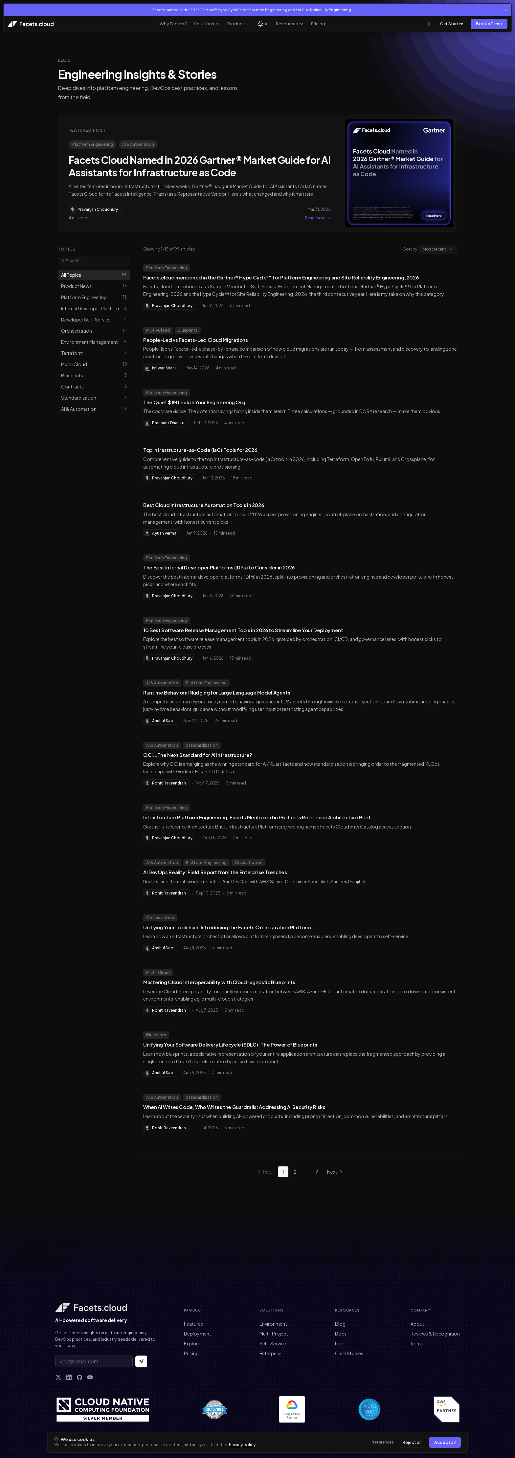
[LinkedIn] (69, 1377)
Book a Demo (489, 23)
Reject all (412, 1442)
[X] (58, 1377)
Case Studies (349, 1353)
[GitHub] (79, 1377)
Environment (273, 1323)
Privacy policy (242, 1444)
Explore (192, 1343)
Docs (341, 1333)
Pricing (318, 23)
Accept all (445, 1442)
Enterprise (270, 1353)
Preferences (382, 1442)
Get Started (451, 23)
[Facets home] (106, 1307)
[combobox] (438, 249)
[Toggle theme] (428, 24)
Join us (418, 1343)
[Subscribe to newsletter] (141, 1361)
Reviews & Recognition (435, 1333)
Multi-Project (273, 1333)
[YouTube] (90, 1377)
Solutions (207, 23)
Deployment (197, 1333)
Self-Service (272, 1343)
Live (339, 1343)
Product (238, 23)
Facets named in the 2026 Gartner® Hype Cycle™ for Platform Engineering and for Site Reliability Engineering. (252, 10)
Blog (340, 1323)
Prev (265, 1172)
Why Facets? (173, 23)
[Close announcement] (506, 10)
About (417, 1323)
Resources (290, 23)
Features (193, 1323)
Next (335, 1172)
